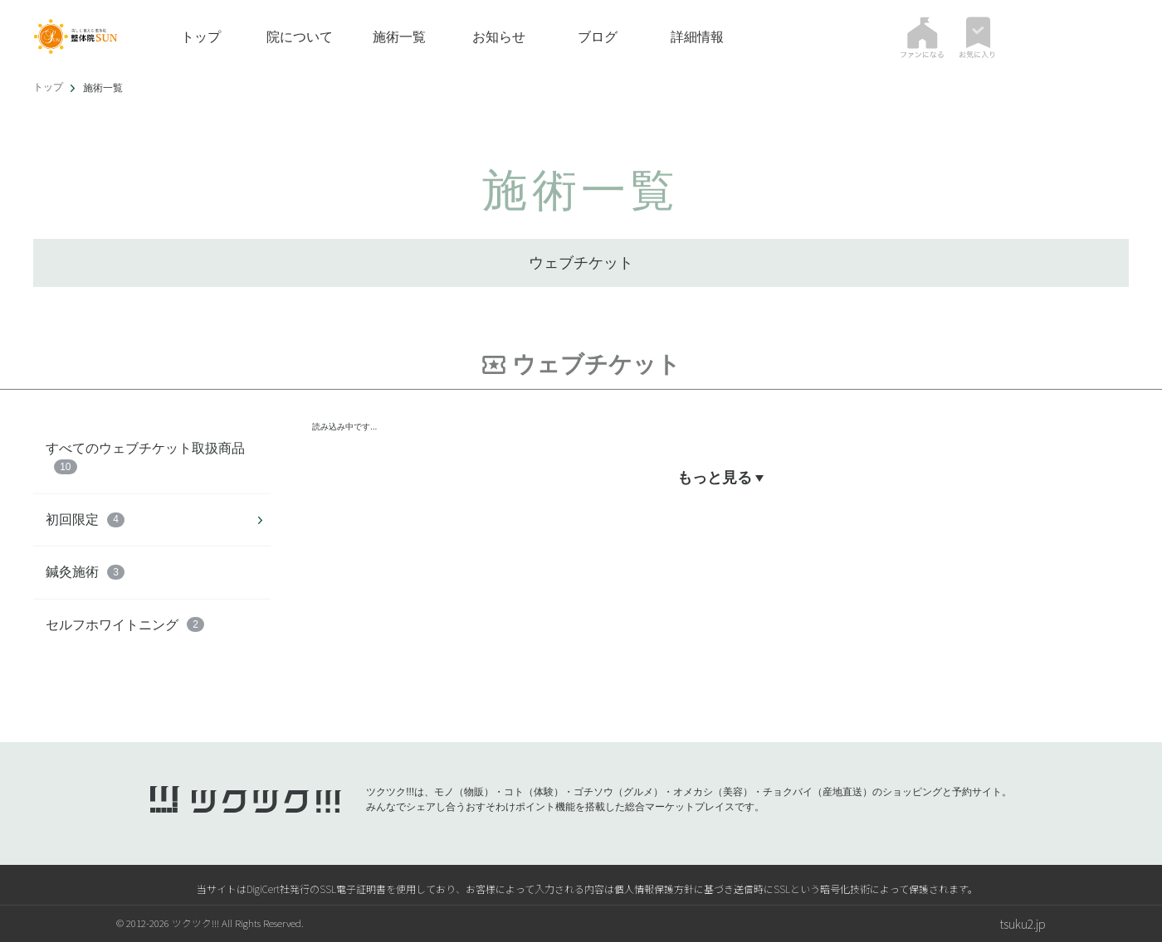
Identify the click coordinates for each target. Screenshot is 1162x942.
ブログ (598, 36)
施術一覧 (399, 36)
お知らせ (498, 36)
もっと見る (720, 478)
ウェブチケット (581, 263)
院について (299, 36)
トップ (201, 36)
